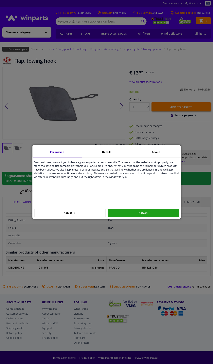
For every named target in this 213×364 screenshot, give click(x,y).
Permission (57, 152)
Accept (143, 213)
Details (106, 152)
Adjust (70, 213)
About (156, 152)
